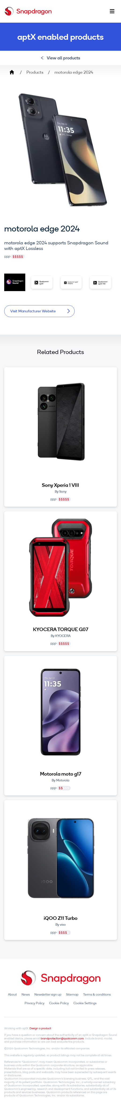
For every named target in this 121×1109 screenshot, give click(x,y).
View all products (60, 58)
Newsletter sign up (47, 994)
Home (11, 72)
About (12, 994)
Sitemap (72, 994)
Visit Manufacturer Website (40, 311)
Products (34, 72)
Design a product (40, 1028)
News (26, 994)
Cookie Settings (84, 1003)
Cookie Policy (59, 1003)
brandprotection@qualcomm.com (62, 1038)
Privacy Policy (34, 1003)
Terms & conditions (97, 994)
